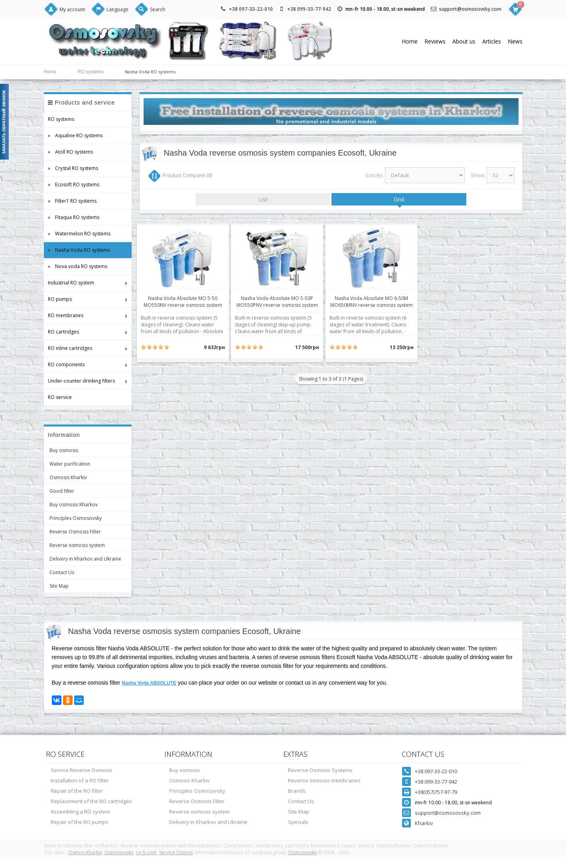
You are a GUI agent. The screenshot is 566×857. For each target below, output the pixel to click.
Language (117, 9)
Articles (491, 41)
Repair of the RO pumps (79, 821)
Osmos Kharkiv (85, 852)
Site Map (59, 586)
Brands (297, 790)
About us (463, 41)
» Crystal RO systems (73, 168)
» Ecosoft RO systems (73, 184)
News (515, 41)
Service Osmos (176, 852)
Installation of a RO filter (80, 780)
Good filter (61, 491)
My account (72, 9)
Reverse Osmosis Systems (320, 770)
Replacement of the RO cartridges (91, 801)
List (263, 199)
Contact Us (61, 572)
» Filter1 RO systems (72, 200)
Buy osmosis (63, 450)
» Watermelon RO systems (79, 233)
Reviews (435, 41)
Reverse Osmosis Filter (75, 531)
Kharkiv (424, 823)
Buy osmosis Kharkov (73, 504)
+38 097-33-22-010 (251, 9)
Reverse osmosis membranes (324, 780)
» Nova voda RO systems (77, 266)
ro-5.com (146, 852)
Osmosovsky (119, 852)
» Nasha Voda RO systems (79, 250)
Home (410, 41)
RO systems (91, 72)
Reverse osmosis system (77, 545)
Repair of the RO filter (77, 790)
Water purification (69, 463)
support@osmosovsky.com (470, 9)
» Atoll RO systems (70, 151)
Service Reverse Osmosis (81, 770)
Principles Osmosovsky (75, 518)
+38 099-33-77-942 (309, 9)
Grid (399, 199)
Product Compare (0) (187, 175)
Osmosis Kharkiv (68, 477)
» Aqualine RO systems (75, 135)
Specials (298, 821)
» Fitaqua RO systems (73, 217)
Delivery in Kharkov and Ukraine (85, 558)
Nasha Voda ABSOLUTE (149, 683)
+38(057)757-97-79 (436, 792)
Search (157, 9)
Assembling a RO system (80, 811)
